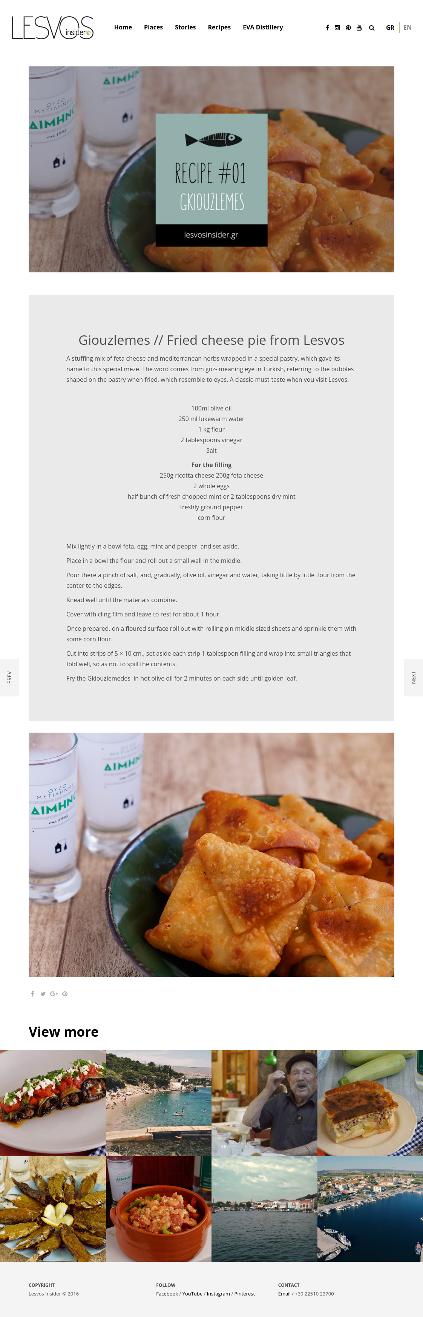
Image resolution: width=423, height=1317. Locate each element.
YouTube (192, 1293)
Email (284, 1293)
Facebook (167, 1293)
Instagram (218, 1293)
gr (390, 27)
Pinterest (244, 1293)
